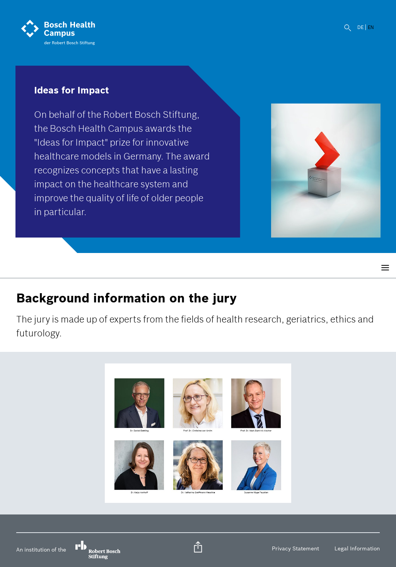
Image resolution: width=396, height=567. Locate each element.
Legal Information (357, 548)
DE (360, 27)
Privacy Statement (295, 548)
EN (371, 27)
